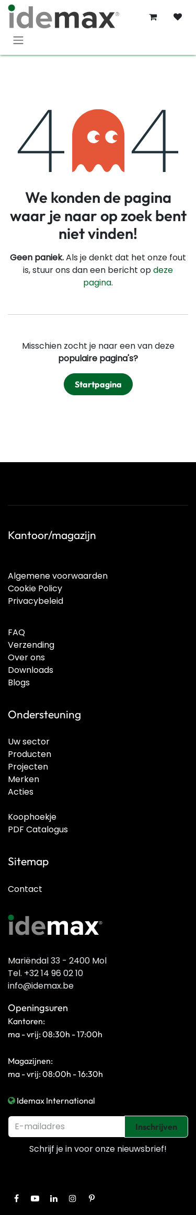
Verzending (31, 645)
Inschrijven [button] (156, 1126)
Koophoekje (32, 817)
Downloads (30, 670)
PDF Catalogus (38, 829)
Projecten (28, 767)
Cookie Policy (35, 588)
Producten (29, 754)
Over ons (26, 657)
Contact (25, 889)
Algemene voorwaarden (58, 576)
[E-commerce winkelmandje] (152, 16)
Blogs (19, 683)
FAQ (16, 632)
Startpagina (98, 384)
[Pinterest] (91, 1198)
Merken (23, 779)
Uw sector (29, 742)
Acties (20, 792)
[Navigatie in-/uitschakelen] (18, 40)
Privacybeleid (35, 601)
